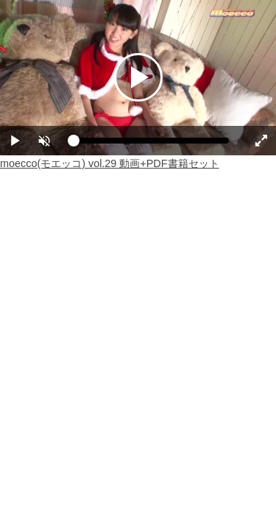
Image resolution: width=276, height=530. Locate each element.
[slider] (151, 144)
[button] (44, 140)
